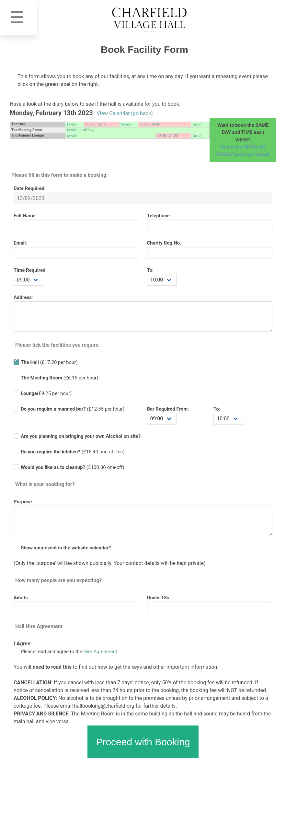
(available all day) (81, 130)
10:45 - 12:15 (96, 124)
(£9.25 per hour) (46, 393)
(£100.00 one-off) (72, 467)
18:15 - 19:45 (150, 124)
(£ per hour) (72, 409)
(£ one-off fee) (73, 452)
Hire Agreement (100, 651)
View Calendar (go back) (125, 113)
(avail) (72, 124)
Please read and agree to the (69, 651)
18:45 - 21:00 (167, 136)
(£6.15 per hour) (59, 378)
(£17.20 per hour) (49, 362)
